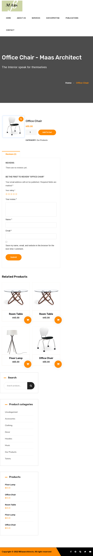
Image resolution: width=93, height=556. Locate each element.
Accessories (10, 418)
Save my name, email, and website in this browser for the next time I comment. (30, 247)
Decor (7, 432)
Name (9, 219)
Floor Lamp (16, 358)
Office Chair (46, 358)
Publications (72, 18)
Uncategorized (11, 412)
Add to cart (47, 132)
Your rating (10, 190)
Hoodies (8, 438)
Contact (10, 30)
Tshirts (8, 458)
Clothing (8, 425)
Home (8, 18)
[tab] (11, 154)
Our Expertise (53, 18)
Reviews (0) (11, 154)
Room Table (16, 313)
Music (7, 445)
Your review (11, 199)
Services (36, 18)
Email (9, 231)
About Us (21, 18)
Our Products (42, 140)
